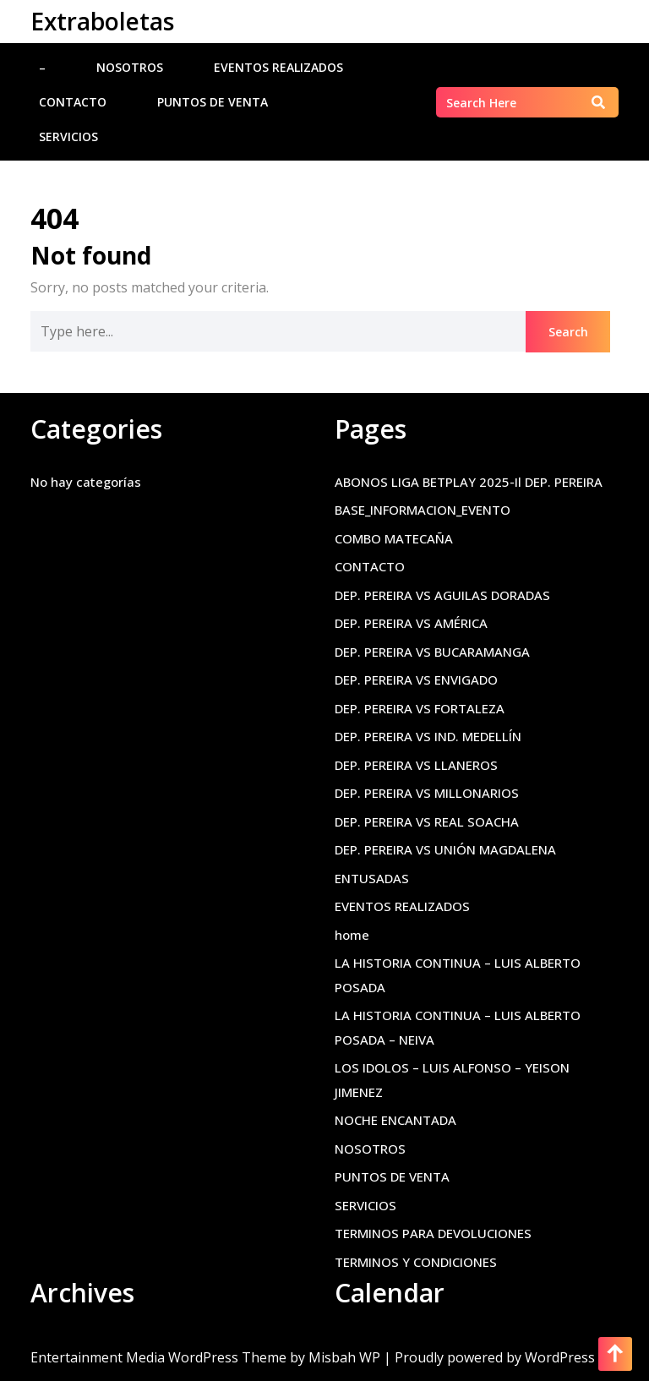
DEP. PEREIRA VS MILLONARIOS (427, 792)
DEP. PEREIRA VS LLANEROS (416, 764)
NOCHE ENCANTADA (395, 1119)
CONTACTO (72, 102)
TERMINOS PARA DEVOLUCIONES (433, 1233)
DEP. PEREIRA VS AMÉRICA (411, 622)
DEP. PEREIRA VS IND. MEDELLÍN (428, 736)
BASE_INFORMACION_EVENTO (422, 509)
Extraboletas (102, 21)
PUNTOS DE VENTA (212, 102)
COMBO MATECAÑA (394, 538)
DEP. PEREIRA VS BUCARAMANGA (432, 651)
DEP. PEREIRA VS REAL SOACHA (427, 821)
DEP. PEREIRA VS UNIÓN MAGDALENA (445, 849)
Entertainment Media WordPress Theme (160, 1357)
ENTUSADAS (372, 878)
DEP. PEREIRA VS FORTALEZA (419, 708)
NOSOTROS (129, 67)
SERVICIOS (68, 136)
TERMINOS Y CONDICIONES (416, 1261)
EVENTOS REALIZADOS (278, 67)
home (352, 934)
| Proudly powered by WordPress (489, 1357)
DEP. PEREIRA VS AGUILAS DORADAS (442, 595)
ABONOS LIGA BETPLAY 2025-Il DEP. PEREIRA (469, 481)
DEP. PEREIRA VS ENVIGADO (416, 679)
